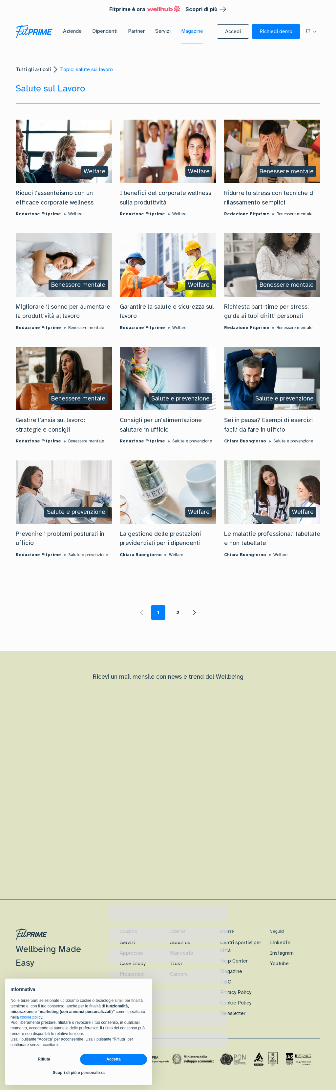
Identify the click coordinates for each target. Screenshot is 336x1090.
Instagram (282, 953)
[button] (233, 31)
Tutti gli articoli (33, 69)
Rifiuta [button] (44, 1059)
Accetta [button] (113, 1059)
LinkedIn (280, 942)
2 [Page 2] (177, 612)
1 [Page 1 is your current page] (158, 612)
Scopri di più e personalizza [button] (79, 1072)
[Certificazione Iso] (266, 1059)
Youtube (279, 963)
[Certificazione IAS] (298, 1059)
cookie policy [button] (31, 1017)
